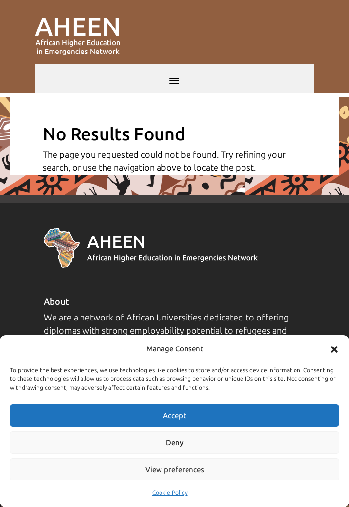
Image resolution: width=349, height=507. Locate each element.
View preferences (174, 469)
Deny (175, 442)
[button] (334, 349)
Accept (174, 415)
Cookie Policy (170, 492)
